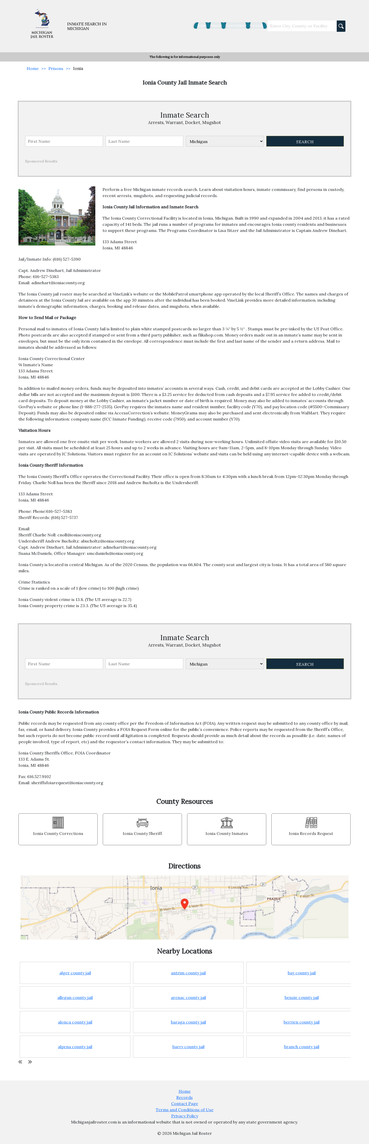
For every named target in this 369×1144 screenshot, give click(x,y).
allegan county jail (75, 997)
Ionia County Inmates (227, 833)
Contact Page (184, 1103)
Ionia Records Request (311, 833)
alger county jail (75, 972)
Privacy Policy (184, 1115)
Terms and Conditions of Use (184, 1109)
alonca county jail (75, 1022)
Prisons (195, 25)
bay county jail (302, 972)
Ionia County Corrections (58, 833)
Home (173, 25)
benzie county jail (302, 997)
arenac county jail (188, 997)
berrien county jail (302, 1022)
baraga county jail (188, 1022)
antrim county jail (188, 972)
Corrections (223, 25)
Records (251, 25)
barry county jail (188, 1046)
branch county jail (301, 1046)
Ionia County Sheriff (142, 833)
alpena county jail (75, 1046)
